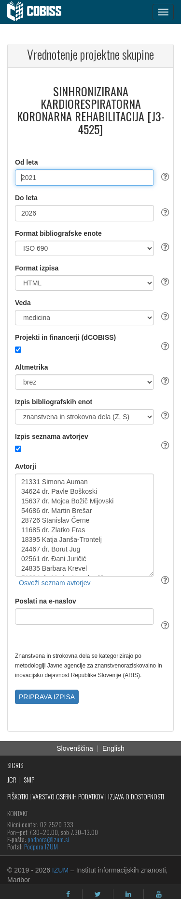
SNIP (29, 779)
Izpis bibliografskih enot (53, 402)
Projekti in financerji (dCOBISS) (65, 337)
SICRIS (15, 765)
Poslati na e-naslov (45, 601)
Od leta (26, 162)
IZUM (60, 870)
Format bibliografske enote (58, 233)
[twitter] (98, 894)
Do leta (26, 198)
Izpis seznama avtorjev (51, 436)
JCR (11, 779)
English (113, 748)
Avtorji (25, 466)
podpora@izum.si (48, 839)
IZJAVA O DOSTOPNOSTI (136, 796)
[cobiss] (39, 12)
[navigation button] (163, 12)
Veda (23, 303)
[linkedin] (128, 894)
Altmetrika (31, 367)
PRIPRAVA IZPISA (47, 697)
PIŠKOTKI (17, 796)
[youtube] (159, 894)
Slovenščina (74, 748)
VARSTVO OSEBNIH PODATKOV (68, 796)
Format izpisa (36, 268)
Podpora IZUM (41, 846)
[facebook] (68, 894)
